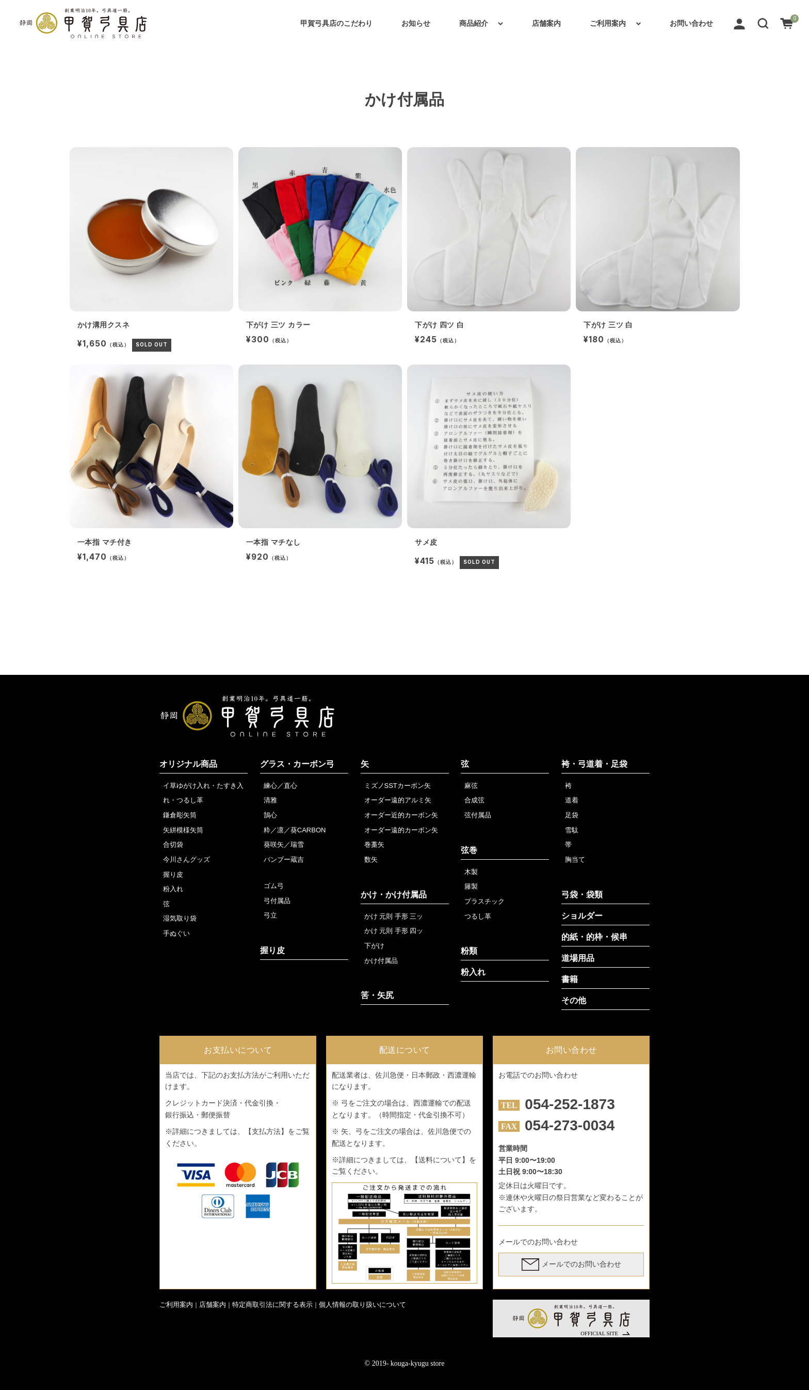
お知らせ (415, 23)
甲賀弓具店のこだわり (336, 23)
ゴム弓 (274, 886)
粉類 (469, 950)
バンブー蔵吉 (284, 859)
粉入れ (173, 889)
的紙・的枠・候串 (594, 937)
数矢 (371, 859)
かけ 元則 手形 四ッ (394, 931)
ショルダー (582, 915)
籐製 (471, 886)
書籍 (569, 979)
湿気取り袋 (180, 918)
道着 (571, 800)
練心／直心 (280, 785)
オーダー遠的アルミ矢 (397, 800)
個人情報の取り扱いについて (362, 1304)
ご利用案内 (608, 23)
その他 (573, 1000)
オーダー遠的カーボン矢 (401, 830)
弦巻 (469, 850)
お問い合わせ (691, 23)
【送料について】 (440, 1160)
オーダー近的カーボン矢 (401, 815)
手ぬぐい (176, 933)
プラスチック (484, 901)
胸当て (575, 859)
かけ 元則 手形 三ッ (394, 916)
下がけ (374, 946)
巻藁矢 (374, 844)
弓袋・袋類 (582, 894)
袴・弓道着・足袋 (594, 764)
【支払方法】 (266, 1131)
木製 (471, 872)
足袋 (571, 815)
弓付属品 (277, 901)
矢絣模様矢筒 (183, 830)
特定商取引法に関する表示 (272, 1304)
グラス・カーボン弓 (297, 764)
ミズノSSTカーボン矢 (397, 785)
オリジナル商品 (188, 764)
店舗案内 (546, 23)
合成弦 (474, 800)
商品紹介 (473, 23)
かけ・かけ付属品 (394, 894)
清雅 (270, 800)
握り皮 (173, 874)
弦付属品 (477, 815)
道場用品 (577, 958)
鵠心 (270, 815)
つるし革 (477, 916)
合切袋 (173, 844)
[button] (763, 23)
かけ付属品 (381, 961)
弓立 (270, 915)
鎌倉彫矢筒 (180, 815)
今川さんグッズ (186, 859)
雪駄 (571, 830)
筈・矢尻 (377, 995)
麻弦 (471, 785)
